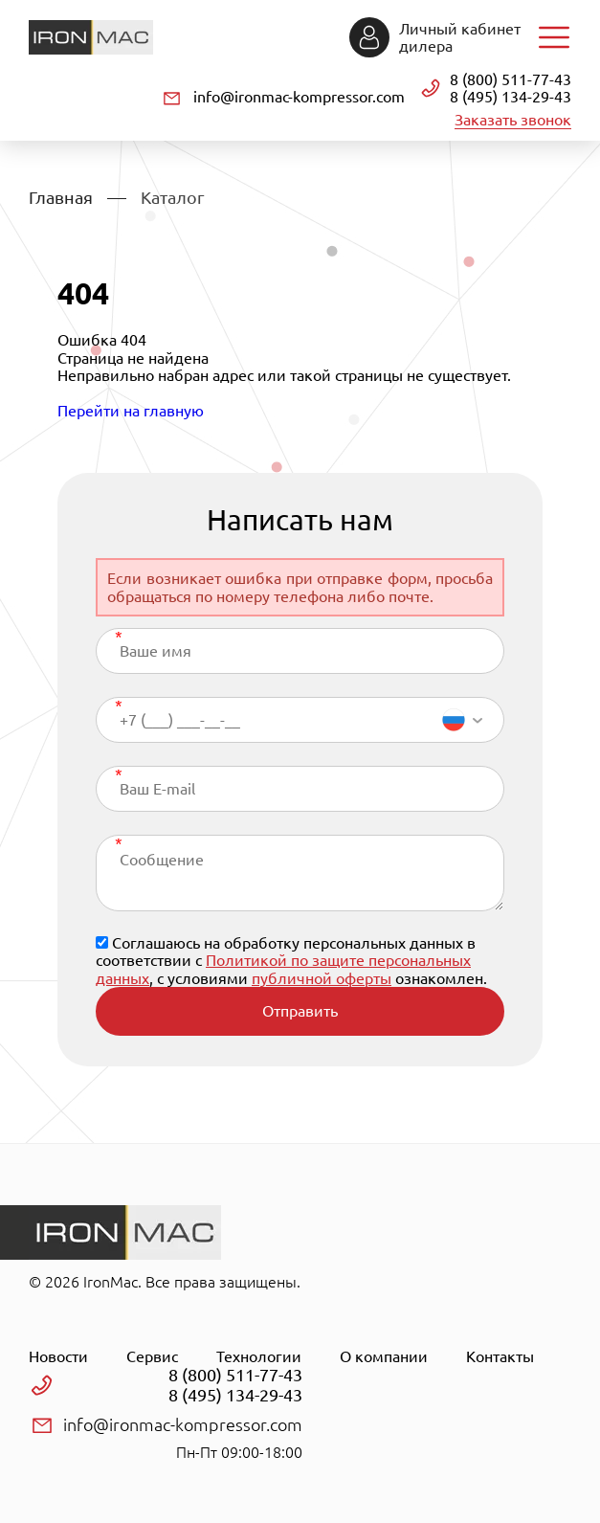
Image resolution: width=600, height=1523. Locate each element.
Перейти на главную (130, 410)
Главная (61, 197)
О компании (384, 1356)
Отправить (300, 1010)
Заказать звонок (513, 119)
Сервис (152, 1356)
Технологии (258, 1356)
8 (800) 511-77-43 (510, 79)
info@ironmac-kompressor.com (299, 96)
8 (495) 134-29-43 (510, 96)
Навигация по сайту (554, 37)
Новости (58, 1356)
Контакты (500, 1356)
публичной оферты (321, 978)
